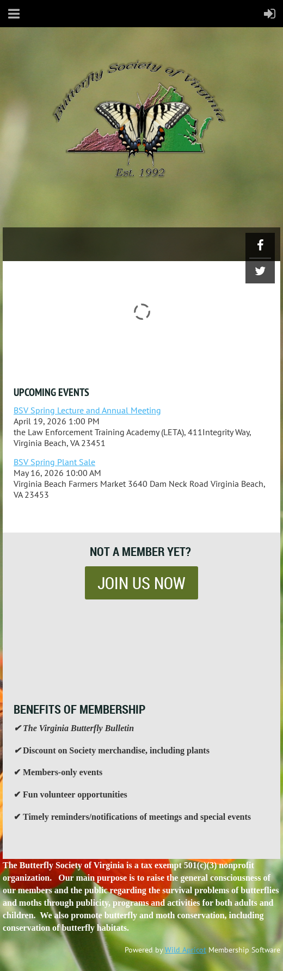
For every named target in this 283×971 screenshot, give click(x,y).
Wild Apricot (185, 950)
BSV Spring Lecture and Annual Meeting (87, 410)
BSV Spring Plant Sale (54, 461)
